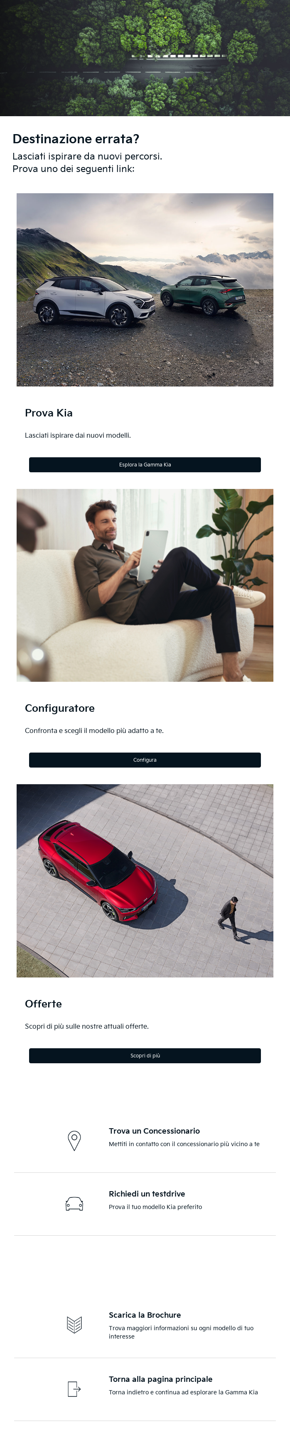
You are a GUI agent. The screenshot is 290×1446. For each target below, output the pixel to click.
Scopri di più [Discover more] (145, 1056)
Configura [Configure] (145, 760)
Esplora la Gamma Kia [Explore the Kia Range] (145, 465)
